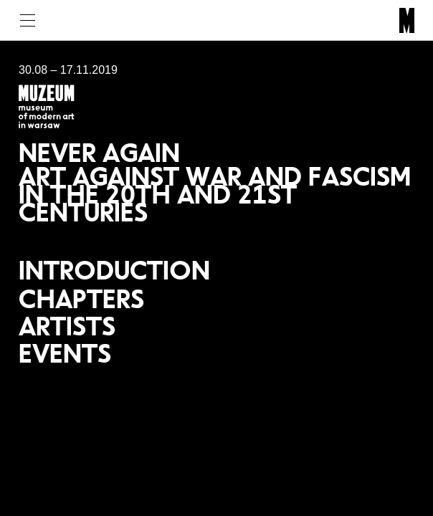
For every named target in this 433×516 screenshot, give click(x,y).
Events (65, 353)
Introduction (114, 270)
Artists (67, 326)
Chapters (81, 299)
